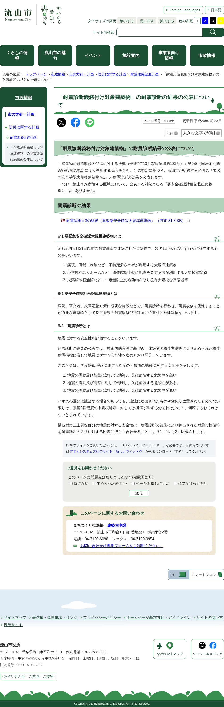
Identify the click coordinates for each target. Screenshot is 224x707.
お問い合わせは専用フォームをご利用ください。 (121, 546)
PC (173, 575)
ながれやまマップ (170, 654)
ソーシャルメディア (207, 654)
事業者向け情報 (168, 55)
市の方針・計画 (81, 74)
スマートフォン (203, 575)
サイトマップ (15, 618)
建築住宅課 (116, 525)
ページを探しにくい (153, 483)
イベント (92, 55)
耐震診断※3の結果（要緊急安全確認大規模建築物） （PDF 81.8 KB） (128, 221)
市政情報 (206, 55)
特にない (81, 483)
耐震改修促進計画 (144, 74)
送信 (139, 493)
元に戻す (145, 21)
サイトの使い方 (209, 618)
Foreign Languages (184, 10)
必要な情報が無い (193, 483)
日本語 (216, 10)
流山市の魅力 (55, 55)
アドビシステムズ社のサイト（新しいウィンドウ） (107, 451)
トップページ (36, 74)
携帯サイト (13, 625)
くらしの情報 (17, 55)
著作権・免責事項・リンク (54, 618)
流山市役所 (10, 645)
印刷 (169, 133)
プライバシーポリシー (102, 618)
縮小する (125, 21)
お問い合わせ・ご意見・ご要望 (29, 676)
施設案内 (130, 55)
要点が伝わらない (112, 483)
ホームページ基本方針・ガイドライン (159, 618)
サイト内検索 (103, 32)
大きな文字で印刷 (199, 133)
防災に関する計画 (112, 74)
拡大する (166, 21)
